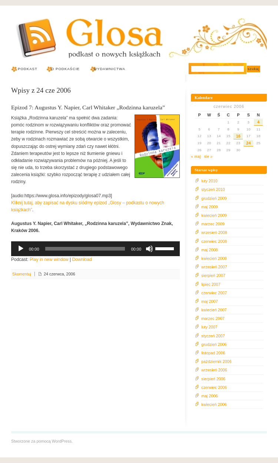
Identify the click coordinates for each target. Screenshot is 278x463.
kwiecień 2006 (213, 404)
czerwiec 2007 (214, 293)
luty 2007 (209, 327)
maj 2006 (209, 396)
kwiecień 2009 (213, 215)
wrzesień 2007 (214, 267)
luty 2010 (209, 181)
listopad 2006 (213, 353)
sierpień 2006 (213, 379)
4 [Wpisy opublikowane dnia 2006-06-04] (258, 122)
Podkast (27, 69)
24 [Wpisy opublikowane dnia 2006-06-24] (248, 143)
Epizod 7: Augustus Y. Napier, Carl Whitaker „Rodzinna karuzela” (88, 107)
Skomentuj (21, 274)
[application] (95, 248)
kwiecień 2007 (213, 310)
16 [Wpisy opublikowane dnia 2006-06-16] (238, 136)
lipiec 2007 (211, 284)
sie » (208, 156)
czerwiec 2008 (214, 241)
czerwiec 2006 (214, 387)
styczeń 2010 (213, 189)
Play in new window (49, 259)
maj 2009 (209, 207)
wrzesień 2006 (214, 370)
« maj (196, 156)
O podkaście (65, 69)
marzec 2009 (212, 224)
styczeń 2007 (213, 336)
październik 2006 (216, 361)
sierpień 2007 (213, 275)
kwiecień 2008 (213, 258)
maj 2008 (209, 250)
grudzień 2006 (213, 344)
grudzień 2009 (213, 198)
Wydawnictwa (109, 69)
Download (82, 259)
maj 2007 (209, 301)
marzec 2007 (212, 318)
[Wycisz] (149, 248)
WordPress (62, 441)
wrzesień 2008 (214, 232)
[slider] (85, 249)
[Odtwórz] (20, 248)
